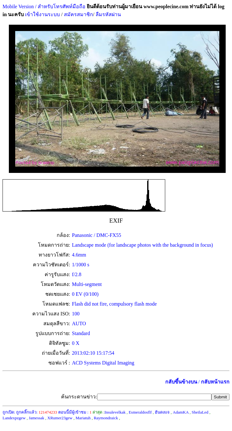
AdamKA (181, 412)
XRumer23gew (59, 417)
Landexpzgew (14, 417)
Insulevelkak (114, 412)
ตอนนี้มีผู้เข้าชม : (75, 412)
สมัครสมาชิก (78, 14)
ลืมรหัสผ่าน (107, 14)
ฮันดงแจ (162, 412)
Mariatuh (83, 417)
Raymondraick (106, 417)
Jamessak (36, 417)
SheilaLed (199, 412)
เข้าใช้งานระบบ (42, 14)
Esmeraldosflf (140, 412)
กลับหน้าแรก (215, 381)
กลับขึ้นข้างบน (181, 381)
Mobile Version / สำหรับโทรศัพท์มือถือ (44, 6)
